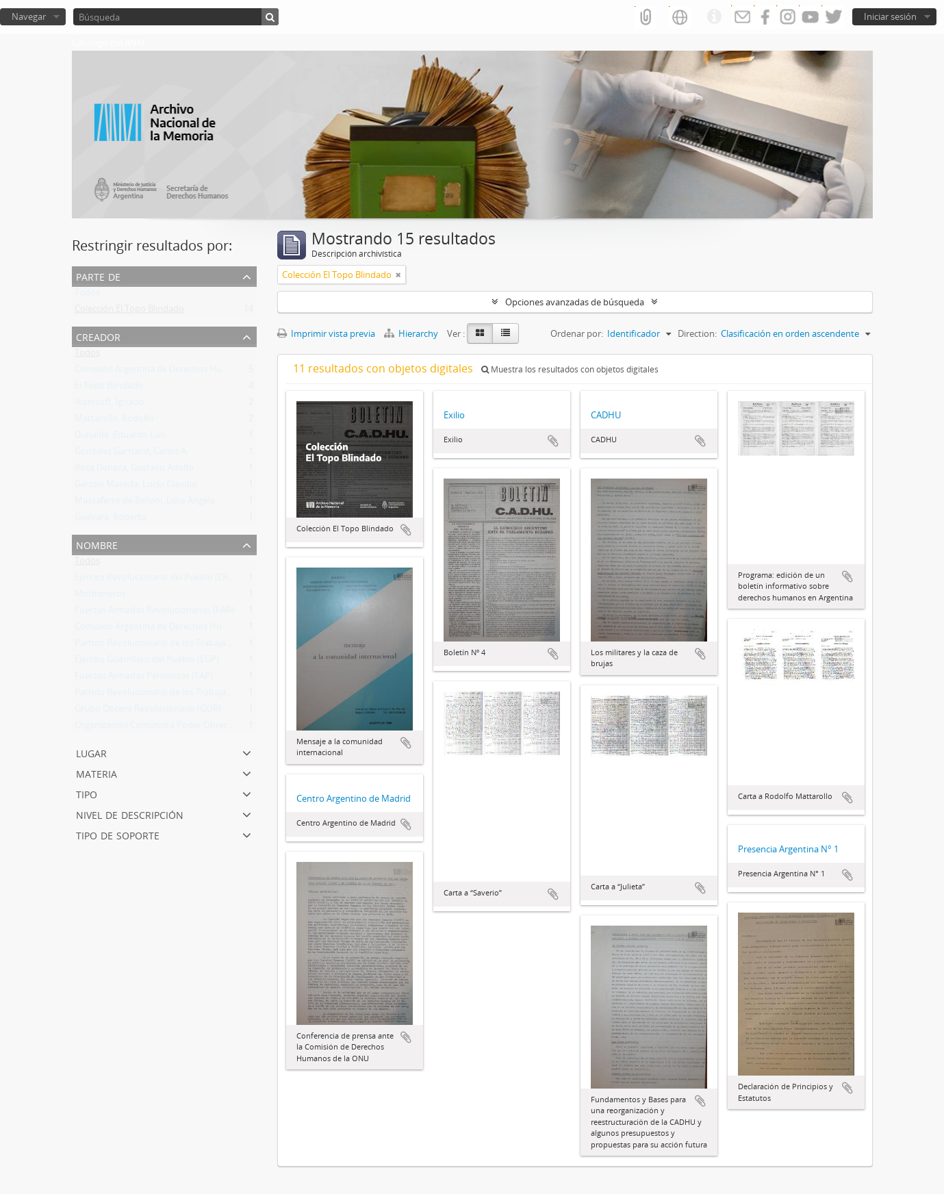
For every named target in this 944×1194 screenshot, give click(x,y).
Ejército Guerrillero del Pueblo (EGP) (147, 662)
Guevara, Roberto (110, 519)
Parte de (98, 275)
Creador (98, 336)
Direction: (697, 333)
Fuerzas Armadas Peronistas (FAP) (144, 678)
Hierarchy (412, 333)
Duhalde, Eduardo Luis (120, 437)
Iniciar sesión (890, 16)
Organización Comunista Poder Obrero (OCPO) (170, 728)
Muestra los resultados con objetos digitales (570, 369)
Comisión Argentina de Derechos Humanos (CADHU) (181, 372)
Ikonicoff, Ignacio (109, 404)
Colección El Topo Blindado (129, 311)
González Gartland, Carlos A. (131, 454)
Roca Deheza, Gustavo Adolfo (134, 470)
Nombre (97, 544)
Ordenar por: (576, 333)
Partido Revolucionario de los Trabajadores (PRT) (173, 645)
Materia (96, 772)
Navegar (29, 16)
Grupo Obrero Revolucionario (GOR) (148, 711)
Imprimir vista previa (326, 333)
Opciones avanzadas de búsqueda (574, 302)
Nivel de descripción (129, 813)
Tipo (86, 793)
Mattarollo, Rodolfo (114, 421)
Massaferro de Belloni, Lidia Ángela (145, 503)
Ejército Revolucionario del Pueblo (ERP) (155, 580)
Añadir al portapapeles (406, 530)
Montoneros (100, 596)
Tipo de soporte (118, 834)
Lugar (91, 752)
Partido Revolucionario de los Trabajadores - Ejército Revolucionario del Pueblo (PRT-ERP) (255, 695)
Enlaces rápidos (714, 17)
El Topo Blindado (109, 388)
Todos (87, 295)
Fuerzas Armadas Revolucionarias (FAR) (154, 613)
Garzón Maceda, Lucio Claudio (136, 487)
